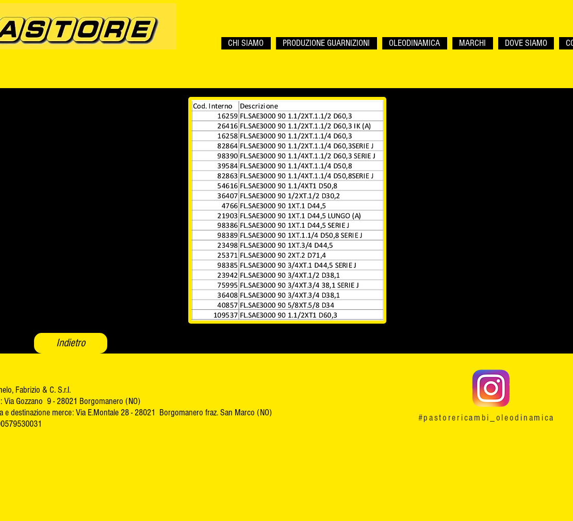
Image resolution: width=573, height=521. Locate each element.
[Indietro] (70, 343)
